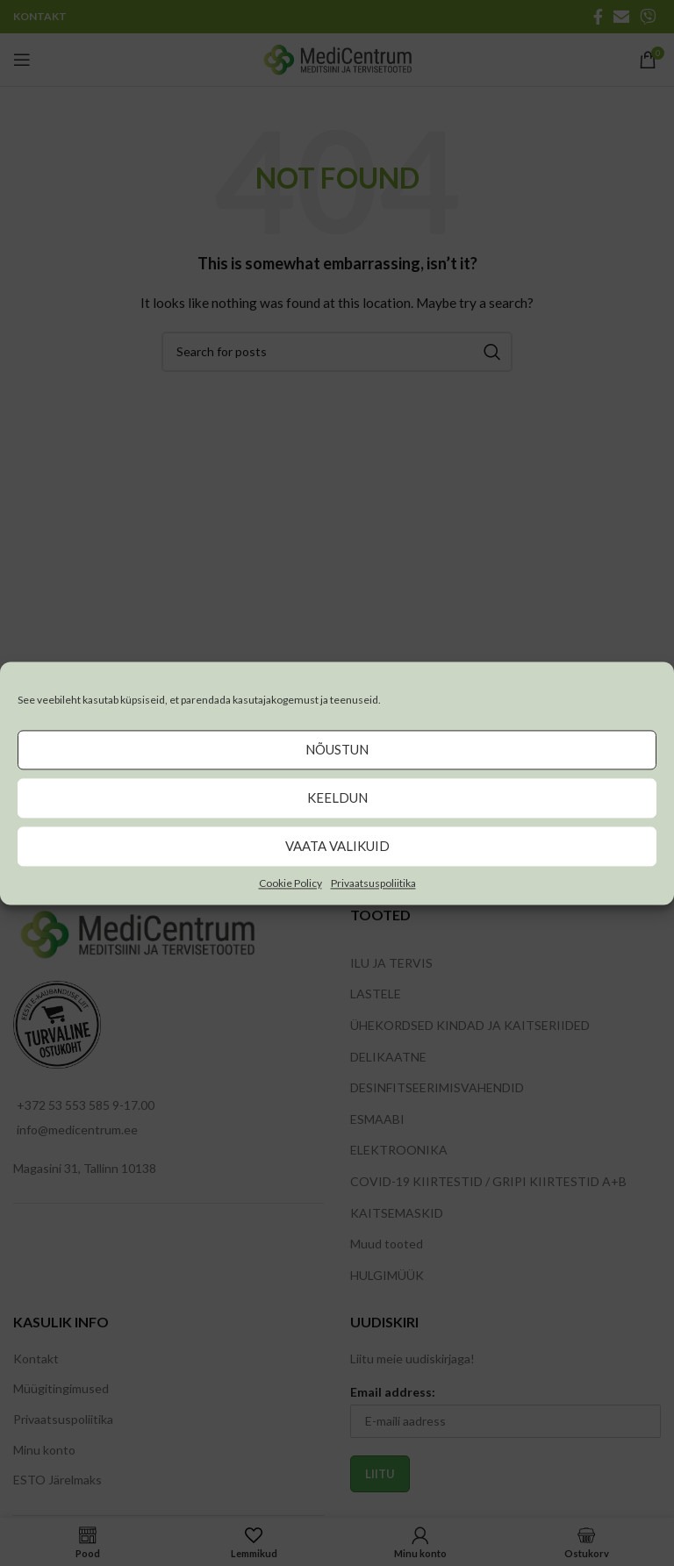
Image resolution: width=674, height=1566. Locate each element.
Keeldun (337, 797)
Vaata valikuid (337, 846)
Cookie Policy (290, 883)
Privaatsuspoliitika (373, 883)
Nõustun (337, 749)
